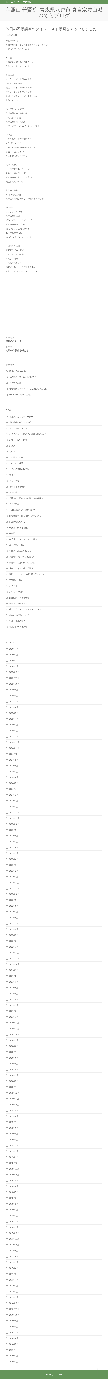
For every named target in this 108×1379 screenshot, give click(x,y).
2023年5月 (13, 853)
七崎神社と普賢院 (17, 487)
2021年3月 (13, 1005)
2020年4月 (13, 1069)
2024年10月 (14, 754)
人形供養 (13, 492)
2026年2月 (13, 661)
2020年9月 (13, 1040)
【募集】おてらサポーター (21, 417)
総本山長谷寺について (19, 615)
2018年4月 (13, 1210)
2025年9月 (13, 690)
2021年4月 (13, 999)
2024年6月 (13, 777)
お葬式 (12, 446)
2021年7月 (13, 982)
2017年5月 (13, 1274)
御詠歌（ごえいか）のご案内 (22, 563)
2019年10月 (14, 1105)
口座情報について (17, 522)
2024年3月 (13, 795)
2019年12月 (14, 1093)
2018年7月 (13, 1192)
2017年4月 (13, 1280)
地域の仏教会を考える (17, 350)
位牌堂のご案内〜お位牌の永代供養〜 (26, 498)
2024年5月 (13, 783)
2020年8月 (13, 1046)
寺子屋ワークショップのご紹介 (23, 539)
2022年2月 (13, 941)
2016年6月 (13, 1338)
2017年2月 (13, 1292)
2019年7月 (13, 1122)
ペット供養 (14, 481)
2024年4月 (13, 789)
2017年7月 (13, 1262)
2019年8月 (13, 1116)
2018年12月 (14, 1163)
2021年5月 (13, 994)
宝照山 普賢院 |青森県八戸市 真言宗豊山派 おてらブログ (56, 12)
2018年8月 (13, 1186)
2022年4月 (13, 929)
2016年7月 (13, 1332)
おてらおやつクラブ (18, 428)
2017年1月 (13, 1297)
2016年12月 (14, 1303)
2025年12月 (14, 672)
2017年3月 (13, 1286)
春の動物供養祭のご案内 (20, 395)
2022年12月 (14, 883)
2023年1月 (13, 877)
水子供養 (13, 586)
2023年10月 (14, 824)
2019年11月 (14, 1099)
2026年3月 (13, 655)
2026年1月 (13, 666)
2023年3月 (13, 865)
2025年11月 (14, 678)
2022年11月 (14, 888)
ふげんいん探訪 (16, 463)
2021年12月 (14, 953)
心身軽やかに (15, 383)
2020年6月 (13, 1058)
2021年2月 (13, 1011)
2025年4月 (13, 719)
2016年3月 (13, 1356)
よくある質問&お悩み (19, 469)
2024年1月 (13, 807)
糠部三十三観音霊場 (18, 604)
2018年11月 (14, 1169)
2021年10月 (14, 964)
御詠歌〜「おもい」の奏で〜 (22, 557)
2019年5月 (13, 1134)
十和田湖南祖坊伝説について (22, 510)
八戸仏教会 (14, 504)
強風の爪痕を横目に (18, 371)
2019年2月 (13, 1151)
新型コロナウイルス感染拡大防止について (28, 574)
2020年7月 (13, 1052)
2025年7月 (13, 701)
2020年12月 (14, 1023)
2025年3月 (13, 725)
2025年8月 (13, 696)
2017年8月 (13, 1256)
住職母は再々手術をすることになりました (28, 389)
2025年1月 (13, 736)
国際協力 (13, 533)
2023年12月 (14, 812)
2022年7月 (13, 912)
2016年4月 (13, 1350)
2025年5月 (13, 713)
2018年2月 (13, 1221)
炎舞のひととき (14, 341)
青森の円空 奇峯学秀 (18, 627)
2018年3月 (13, 1216)
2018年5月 (13, 1204)
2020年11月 (14, 1029)
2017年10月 (14, 1245)
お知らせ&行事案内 (18, 440)
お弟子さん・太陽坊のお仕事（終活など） (28, 434)
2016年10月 (14, 1315)
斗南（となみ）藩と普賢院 (21, 568)
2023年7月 (13, 842)
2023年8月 (13, 836)
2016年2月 (13, 1362)
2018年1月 (13, 1227)
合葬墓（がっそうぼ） (19, 528)
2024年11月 (14, 748)
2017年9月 (13, 1251)
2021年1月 (13, 1017)
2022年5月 (13, 923)
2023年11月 (14, 818)
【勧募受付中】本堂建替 (20, 422)
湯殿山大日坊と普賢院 (19, 598)
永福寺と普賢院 (16, 592)
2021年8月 (13, 976)
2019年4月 (13, 1140)
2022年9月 (13, 900)
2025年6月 (13, 707)
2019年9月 (13, 1110)
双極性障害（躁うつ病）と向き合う (25, 516)
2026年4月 (13, 649)
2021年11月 (14, 958)
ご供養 (12, 452)
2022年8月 (13, 906)
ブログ (12, 475)
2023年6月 (13, 847)
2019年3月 (13, 1145)
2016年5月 (13, 1344)
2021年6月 (13, 988)
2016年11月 (14, 1309)
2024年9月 (13, 760)
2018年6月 (13, 1198)
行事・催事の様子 (17, 621)
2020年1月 (13, 1087)
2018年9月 (13, 1180)
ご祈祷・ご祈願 (16, 457)
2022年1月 (13, 947)
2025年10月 (14, 684)
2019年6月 (13, 1128)
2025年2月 (13, 731)
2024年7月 (13, 772)
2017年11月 (14, 1239)
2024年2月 (13, 801)
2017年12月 (14, 1233)
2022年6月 (13, 918)
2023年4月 (13, 859)
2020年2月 (13, 1081)
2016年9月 (13, 1321)
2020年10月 (14, 1034)
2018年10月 (14, 1175)
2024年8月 (13, 766)
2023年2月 (13, 871)
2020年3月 (13, 1075)
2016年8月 (13, 1327)
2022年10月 (14, 894)
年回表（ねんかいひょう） (21, 551)
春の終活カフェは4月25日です (22, 377)
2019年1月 (13, 1157)
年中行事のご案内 (17, 545)
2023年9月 (13, 830)
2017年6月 (13, 1268)
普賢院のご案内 (16, 580)
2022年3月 (13, 935)
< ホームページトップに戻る (18, 2)
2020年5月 (13, 1064)
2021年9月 (13, 970)
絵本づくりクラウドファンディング (25, 609)
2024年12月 (14, 742)
